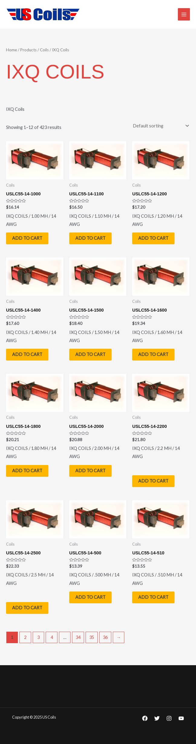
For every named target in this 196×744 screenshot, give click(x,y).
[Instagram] (169, 718)
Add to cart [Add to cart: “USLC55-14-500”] (90, 597)
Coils (44, 49)
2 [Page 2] (25, 637)
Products (28, 49)
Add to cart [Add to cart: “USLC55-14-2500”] (27, 607)
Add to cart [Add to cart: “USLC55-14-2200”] (153, 481)
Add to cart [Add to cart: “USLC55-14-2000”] (90, 470)
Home (11, 49)
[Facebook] (145, 718)
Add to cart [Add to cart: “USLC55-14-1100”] (90, 238)
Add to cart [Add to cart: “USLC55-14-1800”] (27, 470)
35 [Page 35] (91, 637)
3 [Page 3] (38, 637)
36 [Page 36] (105, 637)
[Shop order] (159, 125)
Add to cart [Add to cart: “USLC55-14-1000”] (27, 238)
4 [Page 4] (52, 637)
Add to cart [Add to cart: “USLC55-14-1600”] (153, 354)
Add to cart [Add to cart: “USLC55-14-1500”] (90, 354)
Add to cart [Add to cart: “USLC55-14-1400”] (27, 354)
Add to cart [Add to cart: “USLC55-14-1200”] (153, 238)
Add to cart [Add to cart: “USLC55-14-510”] (153, 597)
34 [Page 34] (78, 637)
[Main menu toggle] (184, 14)
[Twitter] (157, 718)
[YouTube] (181, 718)
